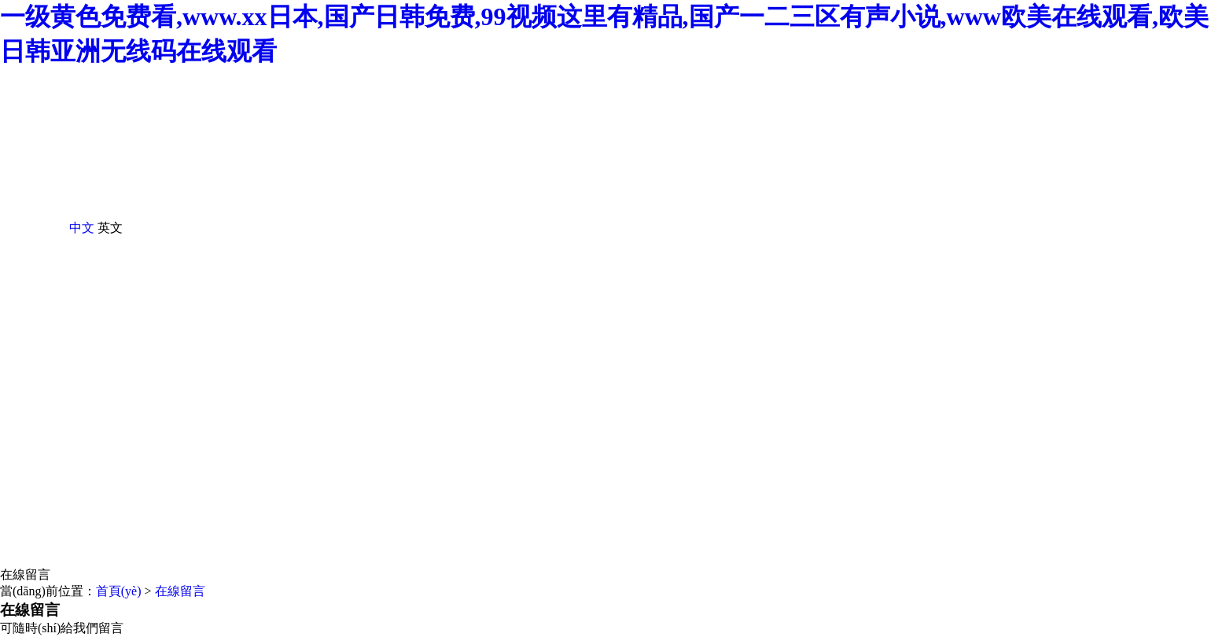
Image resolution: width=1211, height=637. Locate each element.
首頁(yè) (119, 591)
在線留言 (25, 574)
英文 (110, 227)
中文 (81, 227)
